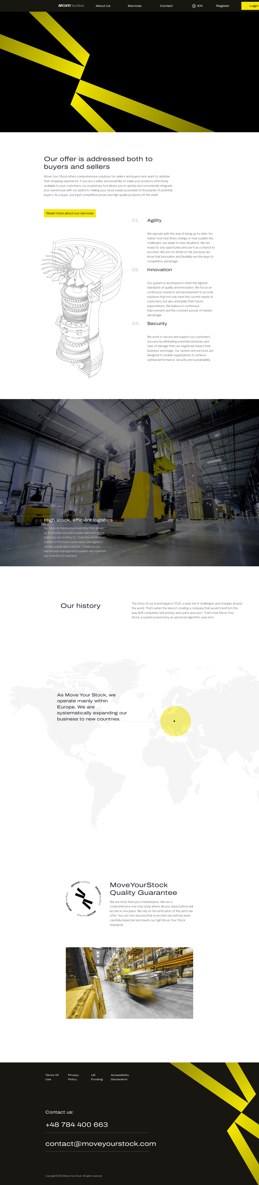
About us (103, 5)
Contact (166, 5)
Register (222, 5)
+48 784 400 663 (76, 1124)
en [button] (193, 6)
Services (135, 5)
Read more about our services (70, 213)
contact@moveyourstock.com (100, 1143)
